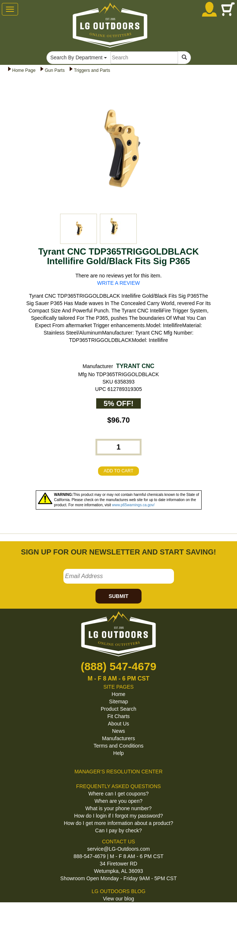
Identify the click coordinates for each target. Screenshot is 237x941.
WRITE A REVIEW (118, 283)
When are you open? (119, 801)
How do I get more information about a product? (118, 823)
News (118, 731)
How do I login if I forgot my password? (118, 816)
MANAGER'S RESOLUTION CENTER (118, 771)
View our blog (118, 899)
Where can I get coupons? (118, 794)
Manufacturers (118, 738)
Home (118, 694)
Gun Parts (55, 70)
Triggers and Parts (92, 70)
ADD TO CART (118, 470)
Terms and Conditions (118, 746)
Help (118, 753)
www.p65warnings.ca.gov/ (133, 505)
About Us (118, 724)
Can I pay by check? (118, 830)
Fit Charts (118, 716)
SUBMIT (119, 596)
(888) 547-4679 (118, 666)
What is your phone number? (119, 808)
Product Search (118, 709)
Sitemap (118, 701)
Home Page (23, 70)
